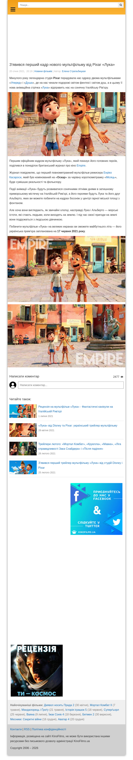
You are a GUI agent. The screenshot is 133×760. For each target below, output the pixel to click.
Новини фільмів (43, 71)
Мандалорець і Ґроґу (34, 709)
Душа (29, 82)
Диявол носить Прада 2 (59, 705)
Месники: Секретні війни (26, 719)
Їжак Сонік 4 (56, 714)
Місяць (110, 177)
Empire (81, 165)
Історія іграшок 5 (76, 709)
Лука (45, 87)
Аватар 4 (63, 719)
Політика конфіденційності (49, 729)
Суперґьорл (111, 709)
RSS (27, 729)
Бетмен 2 (88, 714)
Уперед (15, 82)
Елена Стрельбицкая (74, 71)
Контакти (16, 729)
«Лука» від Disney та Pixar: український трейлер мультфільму (77, 425)
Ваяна (30, 714)
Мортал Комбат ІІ (101, 705)
